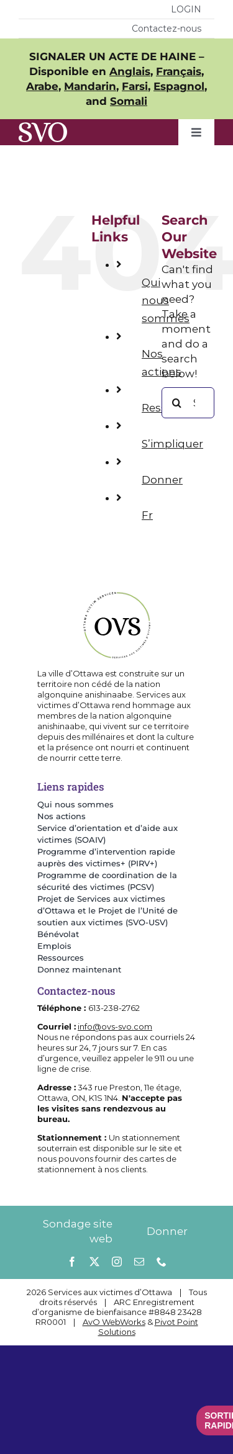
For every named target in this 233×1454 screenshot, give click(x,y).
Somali (128, 101)
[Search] (177, 402)
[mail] (139, 1262)
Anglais (129, 71)
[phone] (162, 1262)
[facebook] (72, 1262)
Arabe (42, 86)
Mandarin (90, 86)
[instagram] (117, 1262)
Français (178, 71)
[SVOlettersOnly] (43, 127)
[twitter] (94, 1262)
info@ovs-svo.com (115, 1026)
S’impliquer (172, 444)
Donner (162, 479)
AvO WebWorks (114, 1322)
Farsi (135, 86)
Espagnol (178, 86)
